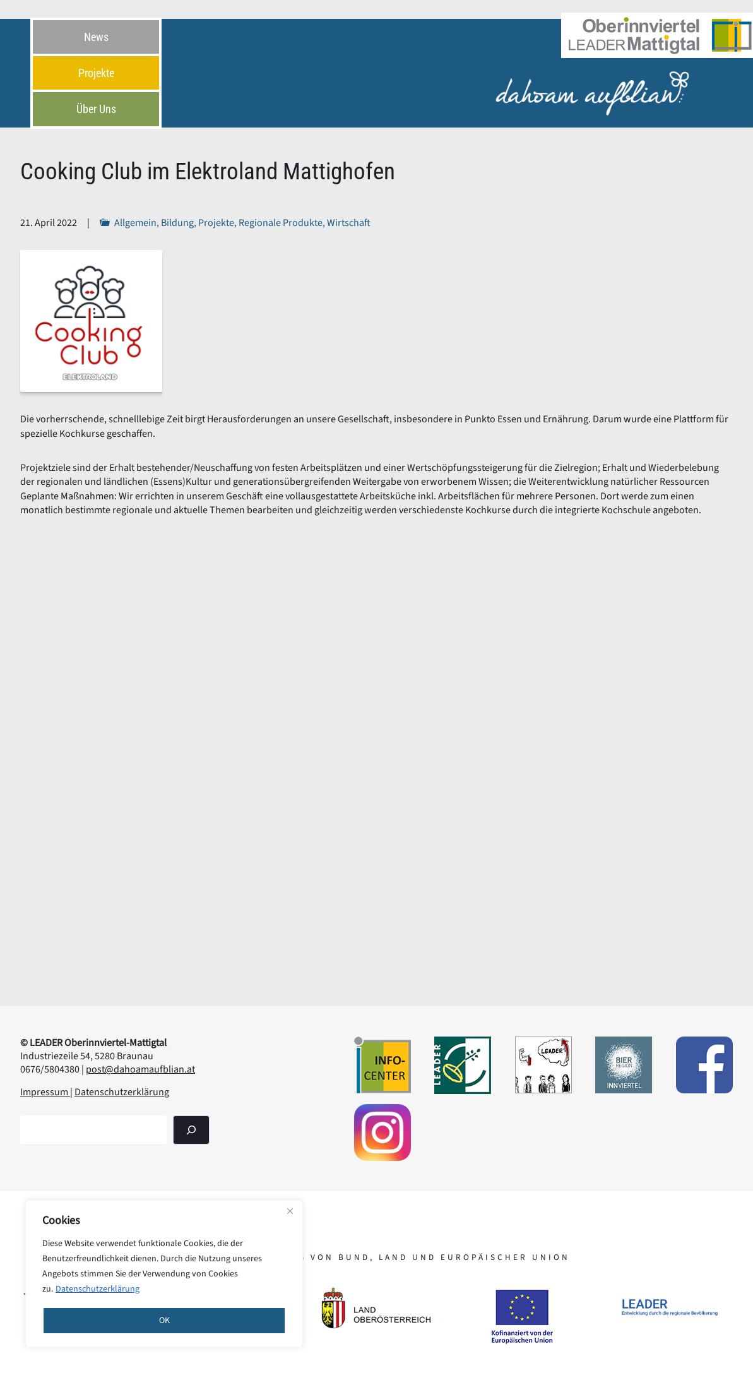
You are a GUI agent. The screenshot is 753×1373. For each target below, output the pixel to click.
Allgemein (135, 223)
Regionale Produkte (281, 223)
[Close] (289, 1210)
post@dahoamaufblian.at (140, 1069)
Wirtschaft (349, 223)
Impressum (45, 1092)
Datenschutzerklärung (97, 1289)
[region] (164, 1274)
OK (164, 1320)
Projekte (216, 223)
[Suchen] (191, 1129)
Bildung (177, 223)
